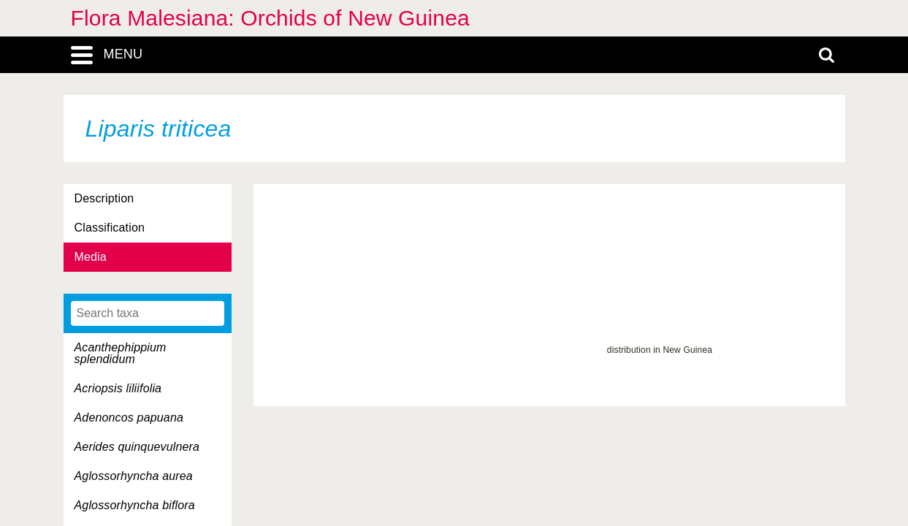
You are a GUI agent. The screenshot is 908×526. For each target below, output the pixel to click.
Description (104, 198)
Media (91, 257)
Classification (110, 227)
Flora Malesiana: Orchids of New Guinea (270, 18)
